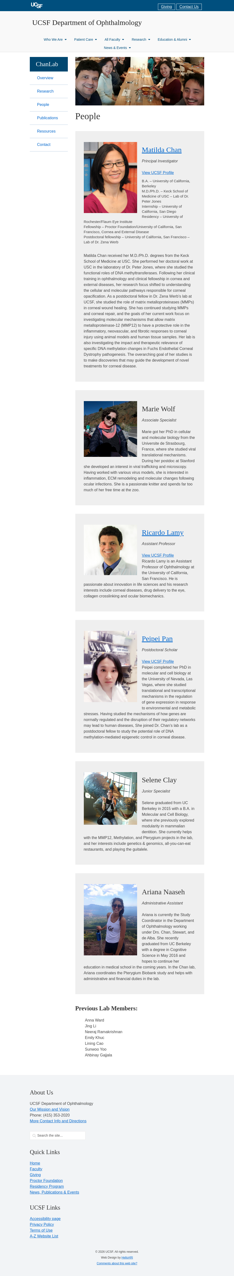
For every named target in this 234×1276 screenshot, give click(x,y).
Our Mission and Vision (50, 1109)
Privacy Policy (42, 1224)
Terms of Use (41, 1230)
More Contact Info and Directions (58, 1121)
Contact (43, 145)
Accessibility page (45, 1219)
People (43, 105)
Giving (166, 7)
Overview (45, 78)
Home (35, 1163)
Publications (47, 118)
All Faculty (114, 39)
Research (141, 39)
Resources (46, 131)
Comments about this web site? (117, 1263)
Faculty (36, 1169)
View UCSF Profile (158, 173)
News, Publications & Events (54, 1192)
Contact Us (189, 7)
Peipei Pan (157, 638)
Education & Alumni (174, 39)
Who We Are (55, 39)
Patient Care (85, 39)
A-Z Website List (44, 1236)
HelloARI (127, 1257)
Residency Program (47, 1186)
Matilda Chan (162, 150)
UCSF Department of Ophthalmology (87, 22)
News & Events (117, 48)
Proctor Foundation (46, 1181)
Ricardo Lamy (163, 532)
